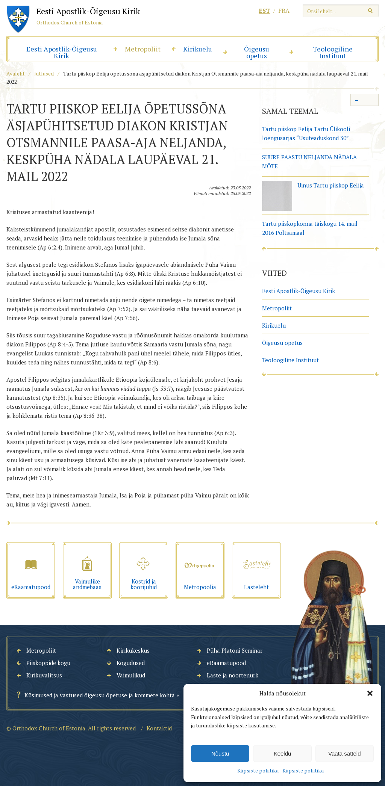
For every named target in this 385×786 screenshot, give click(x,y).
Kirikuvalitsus (44, 675)
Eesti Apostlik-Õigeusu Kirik (61, 52)
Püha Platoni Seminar (234, 650)
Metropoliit (143, 48)
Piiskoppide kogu (48, 663)
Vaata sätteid (344, 753)
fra (284, 10)
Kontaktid (159, 728)
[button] (370, 693)
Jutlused (44, 73)
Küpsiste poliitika (258, 770)
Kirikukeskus (133, 650)
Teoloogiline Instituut (333, 52)
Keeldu (282, 753)
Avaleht (15, 73)
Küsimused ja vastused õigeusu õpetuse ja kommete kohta (99, 695)
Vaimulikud (131, 675)
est (264, 10)
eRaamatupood (226, 663)
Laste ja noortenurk (232, 675)
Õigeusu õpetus (256, 52)
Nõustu (220, 753)
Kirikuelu (197, 48)
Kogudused (131, 663)
